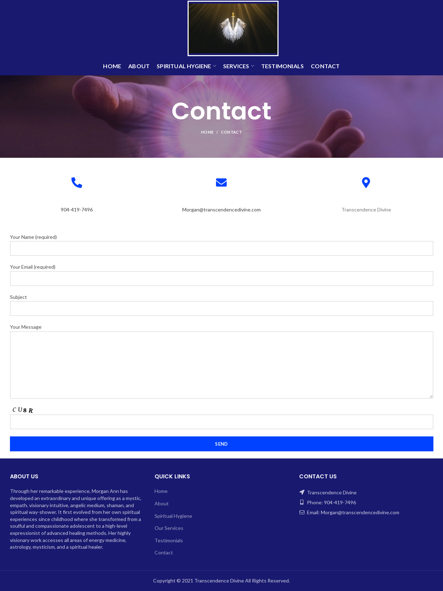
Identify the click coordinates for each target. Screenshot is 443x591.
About (162, 503)
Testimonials (169, 540)
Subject (221, 302)
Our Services (169, 528)
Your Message (221, 345)
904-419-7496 (77, 209)
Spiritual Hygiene (173, 516)
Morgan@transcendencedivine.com (221, 209)
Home (207, 132)
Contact (164, 552)
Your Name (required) (221, 242)
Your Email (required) (221, 272)
